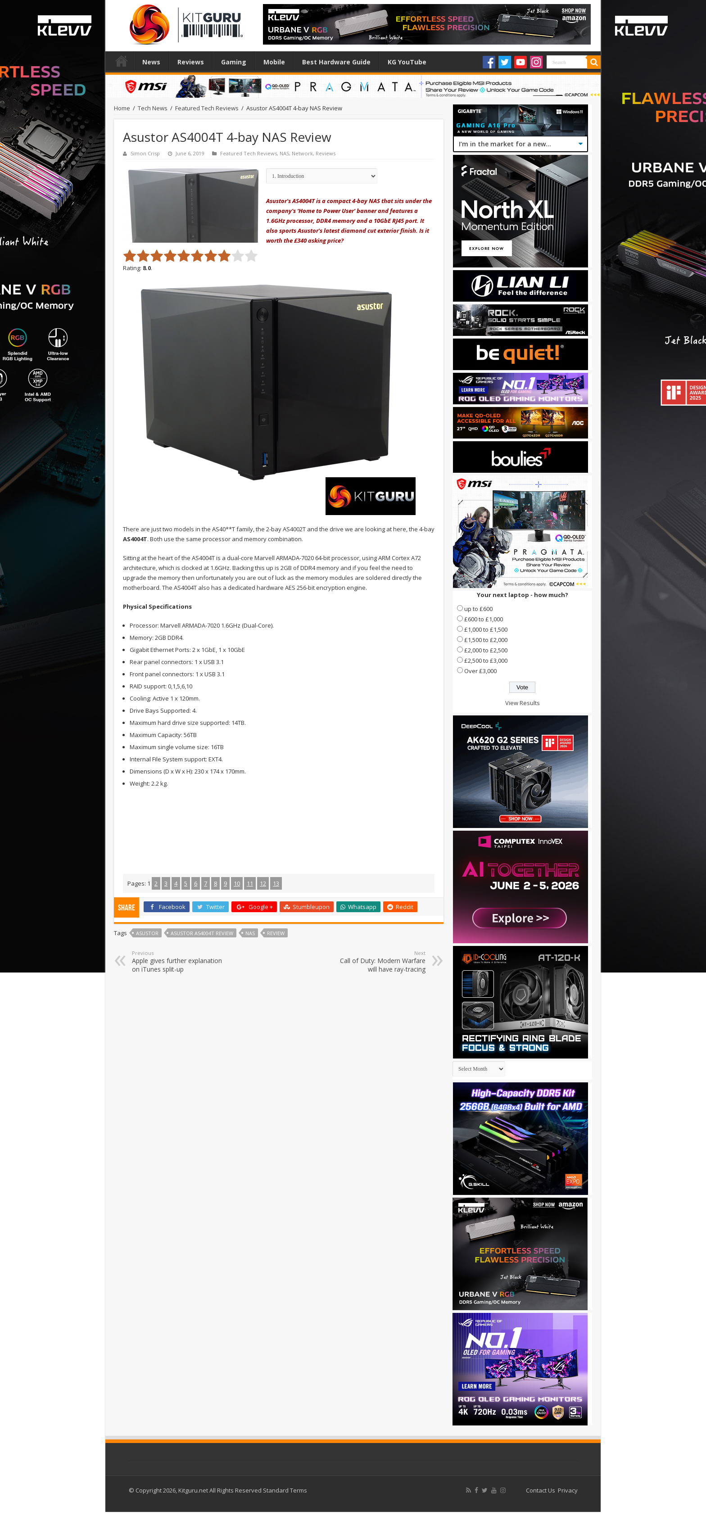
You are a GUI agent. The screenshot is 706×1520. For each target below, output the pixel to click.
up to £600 (478, 609)
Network (302, 153)
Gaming (233, 62)
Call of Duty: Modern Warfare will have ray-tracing (379, 961)
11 (250, 883)
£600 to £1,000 (483, 619)
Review (276, 933)
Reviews (190, 62)
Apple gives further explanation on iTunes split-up (178, 961)
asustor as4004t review (202, 933)
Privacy (568, 1490)
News (151, 62)
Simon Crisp (145, 153)
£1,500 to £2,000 (485, 640)
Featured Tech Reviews (207, 108)
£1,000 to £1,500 (485, 629)
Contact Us (540, 1490)
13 (276, 883)
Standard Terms (285, 1490)
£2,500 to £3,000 (485, 660)
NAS (284, 153)
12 (263, 883)
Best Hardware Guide (336, 62)
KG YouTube (407, 62)
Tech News (152, 108)
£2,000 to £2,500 (485, 650)
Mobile (274, 62)
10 (237, 883)
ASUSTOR (147, 933)
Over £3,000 (480, 671)
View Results (522, 703)
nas (250, 933)
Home (121, 60)
